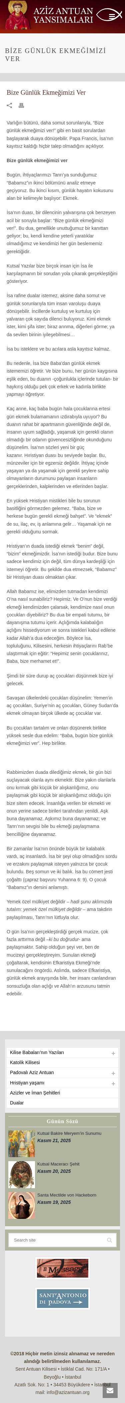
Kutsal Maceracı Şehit (58, 1163)
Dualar (17, 1102)
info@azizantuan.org (68, 1392)
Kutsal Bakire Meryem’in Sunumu (69, 1133)
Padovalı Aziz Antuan (32, 1072)
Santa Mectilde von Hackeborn (66, 1195)
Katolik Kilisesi (25, 1062)
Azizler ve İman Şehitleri (35, 1092)
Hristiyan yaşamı (27, 1082)
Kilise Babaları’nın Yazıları (37, 1052)
